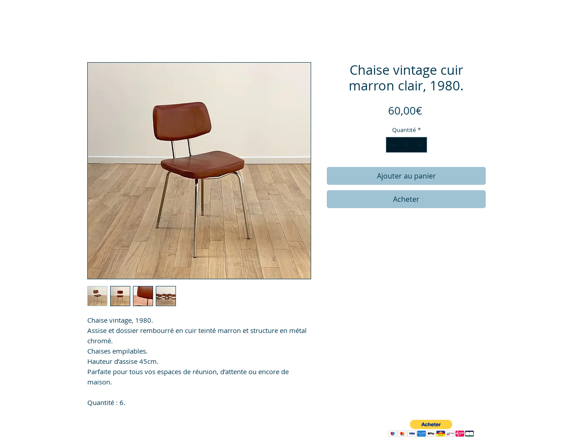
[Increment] (420, 145)
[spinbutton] (406, 145)
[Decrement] (392, 145)
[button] (431, 428)
